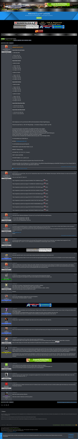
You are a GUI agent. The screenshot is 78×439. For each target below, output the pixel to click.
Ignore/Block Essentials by (11, 428)
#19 (75, 392)
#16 (75, 363)
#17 (75, 373)
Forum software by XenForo (10, 427)
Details (36, 429)
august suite (19, 40)
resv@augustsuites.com (21, 141)
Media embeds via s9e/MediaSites (18, 430)
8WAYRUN (14, 431)
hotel (23, 40)
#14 (75, 337)
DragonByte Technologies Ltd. (30, 429)
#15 (75, 347)
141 (7, 402)
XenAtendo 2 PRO (4, 431)
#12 (75, 318)
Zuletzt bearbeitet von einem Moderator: (68, 166)
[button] (24, 9)
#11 (75, 308)
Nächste (11, 43)
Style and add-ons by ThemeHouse (6, 430)
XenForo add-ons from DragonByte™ (15, 429)
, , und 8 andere (20, 168)
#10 (75, 295)
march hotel (26, 40)
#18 (75, 383)
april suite (15, 40)
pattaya (30, 40)
